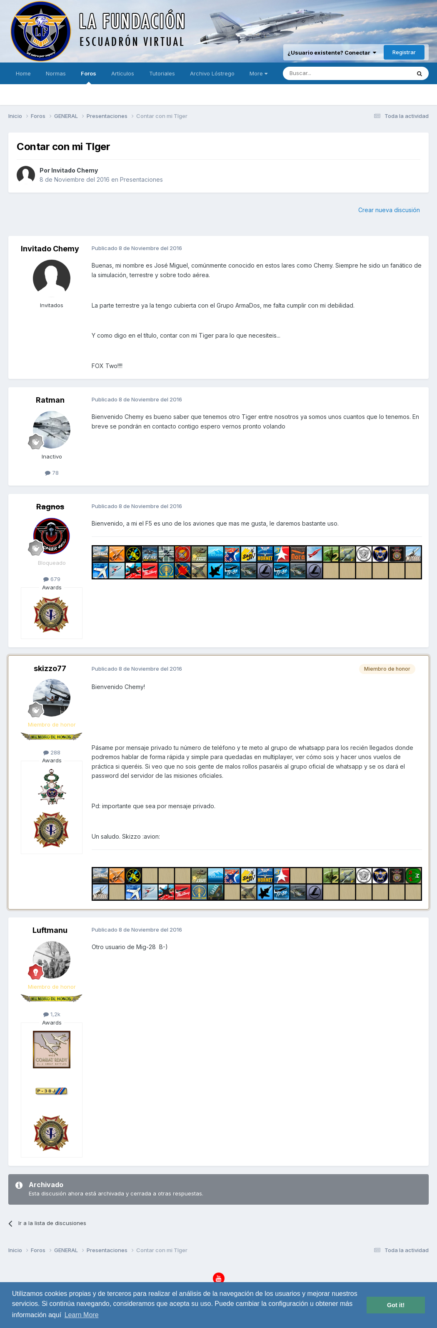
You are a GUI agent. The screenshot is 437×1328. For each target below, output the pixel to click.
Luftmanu (49, 930)
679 (51, 579)
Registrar (404, 52)
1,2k (51, 1014)
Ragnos (50, 506)
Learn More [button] (82, 1314)
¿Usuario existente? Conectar (331, 52)
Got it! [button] (396, 1305)
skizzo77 (50, 668)
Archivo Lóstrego (212, 73)
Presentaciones (141, 179)
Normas (56, 73)
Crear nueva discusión (389, 209)
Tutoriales (162, 73)
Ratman (50, 400)
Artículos (122, 73)
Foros (88, 77)
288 (51, 752)
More (258, 73)
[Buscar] (321, 73)
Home (23, 73)
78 (52, 472)
